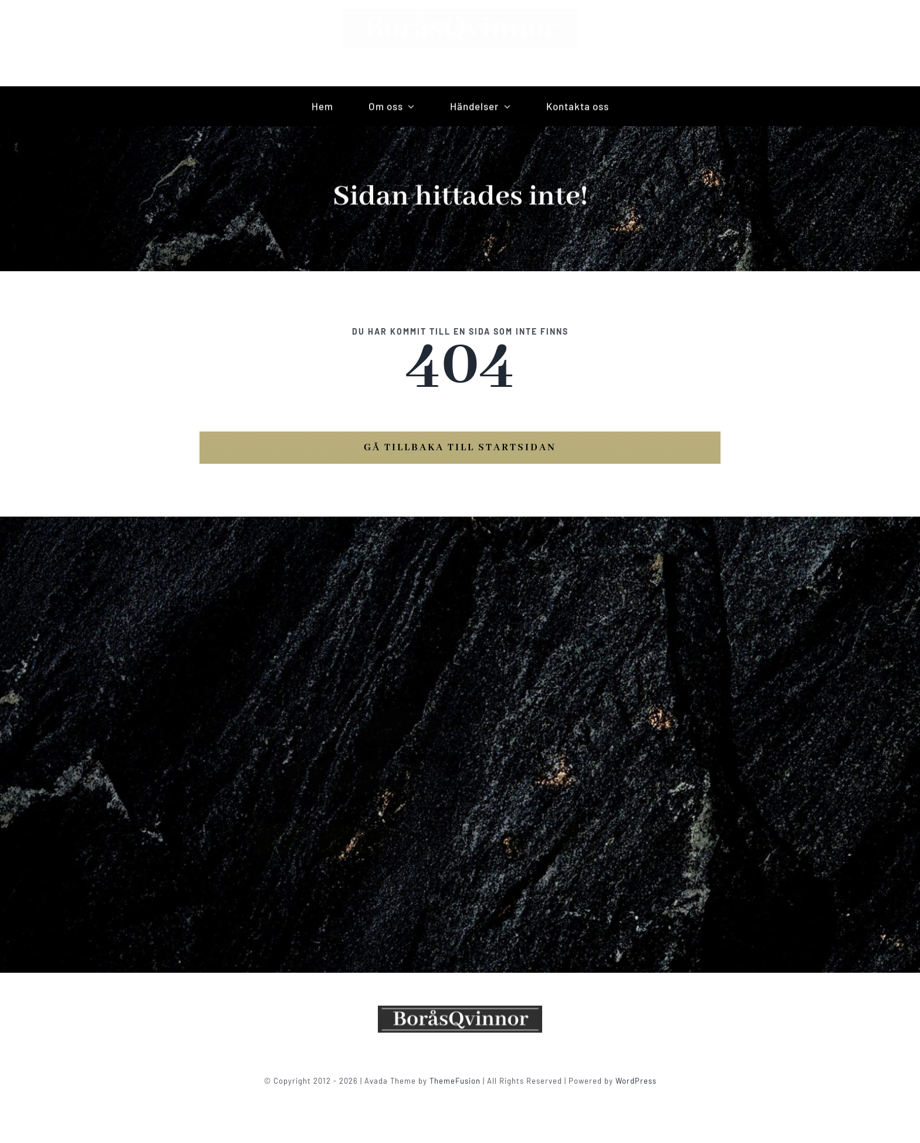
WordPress (636, 1080)
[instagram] (184, 43)
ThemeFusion (455, 1080)
